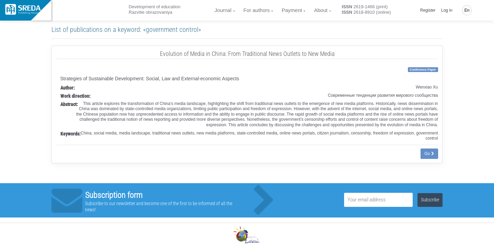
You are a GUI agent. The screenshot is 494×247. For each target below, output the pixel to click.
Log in (446, 10)
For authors (257, 10)
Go (429, 153)
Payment (292, 10)
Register (428, 10)
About (320, 10)
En (467, 10)
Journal (222, 10)
